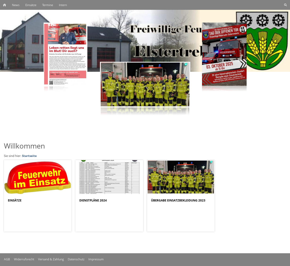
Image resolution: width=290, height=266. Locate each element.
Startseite (29, 156)
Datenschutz (76, 259)
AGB (7, 259)
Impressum (96, 259)
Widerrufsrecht (24, 259)
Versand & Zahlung (51, 259)
